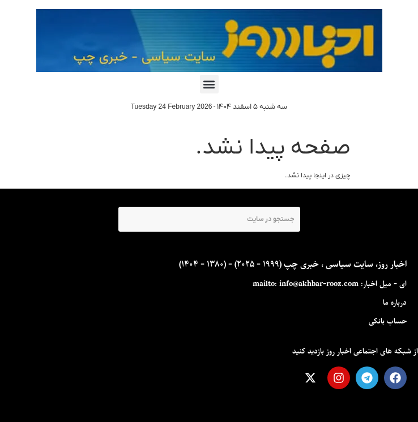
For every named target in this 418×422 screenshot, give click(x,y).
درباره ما (395, 302)
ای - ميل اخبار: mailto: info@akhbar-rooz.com (330, 284)
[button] (209, 84)
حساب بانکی (388, 321)
